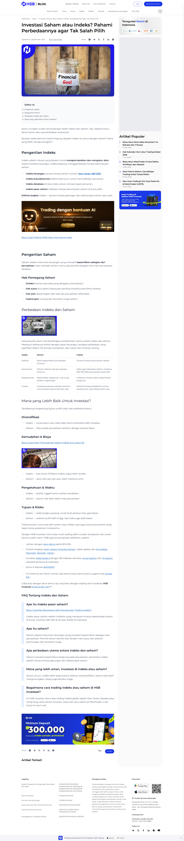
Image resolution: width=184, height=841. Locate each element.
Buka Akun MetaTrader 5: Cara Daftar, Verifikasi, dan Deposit (141, 163)
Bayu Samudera (55, 39)
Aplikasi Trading (72, 4)
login (138, 4)
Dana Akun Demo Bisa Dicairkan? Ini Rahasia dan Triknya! (140, 143)
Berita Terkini (52, 11)
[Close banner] (181, 838)
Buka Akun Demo (153, 4)
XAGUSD (41, 553)
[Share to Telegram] (94, 39)
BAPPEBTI (49, 567)
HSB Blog (26, 19)
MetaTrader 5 (43, 558)
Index (34, 19)
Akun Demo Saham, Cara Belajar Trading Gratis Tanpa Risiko (138, 172)
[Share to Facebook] (103, 39)
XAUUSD (31, 553)
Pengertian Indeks (32, 109)
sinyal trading (89, 558)
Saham (91, 11)
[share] (138, 830)
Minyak (101, 11)
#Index (109, 751)
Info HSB (135, 11)
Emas (73, 11)
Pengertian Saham (32, 113)
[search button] (160, 11)
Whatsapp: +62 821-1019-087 (142, 819)
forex (46, 549)
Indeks (81, 11)
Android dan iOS (40, 587)
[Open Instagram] (113, 39)
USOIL (50, 553)
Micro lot (86, 4)
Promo (112, 4)
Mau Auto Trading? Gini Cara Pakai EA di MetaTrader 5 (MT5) (141, 182)
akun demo (49, 544)
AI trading (107, 558)
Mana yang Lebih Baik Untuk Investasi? (41, 119)
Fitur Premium (99, 4)
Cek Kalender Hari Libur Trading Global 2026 (142, 153)
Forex (64, 11)
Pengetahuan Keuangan (118, 11)
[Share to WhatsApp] (89, 39)
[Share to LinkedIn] (108, 39)
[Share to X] (99, 39)
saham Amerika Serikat (62, 549)
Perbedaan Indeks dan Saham (37, 116)
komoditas (101, 549)
